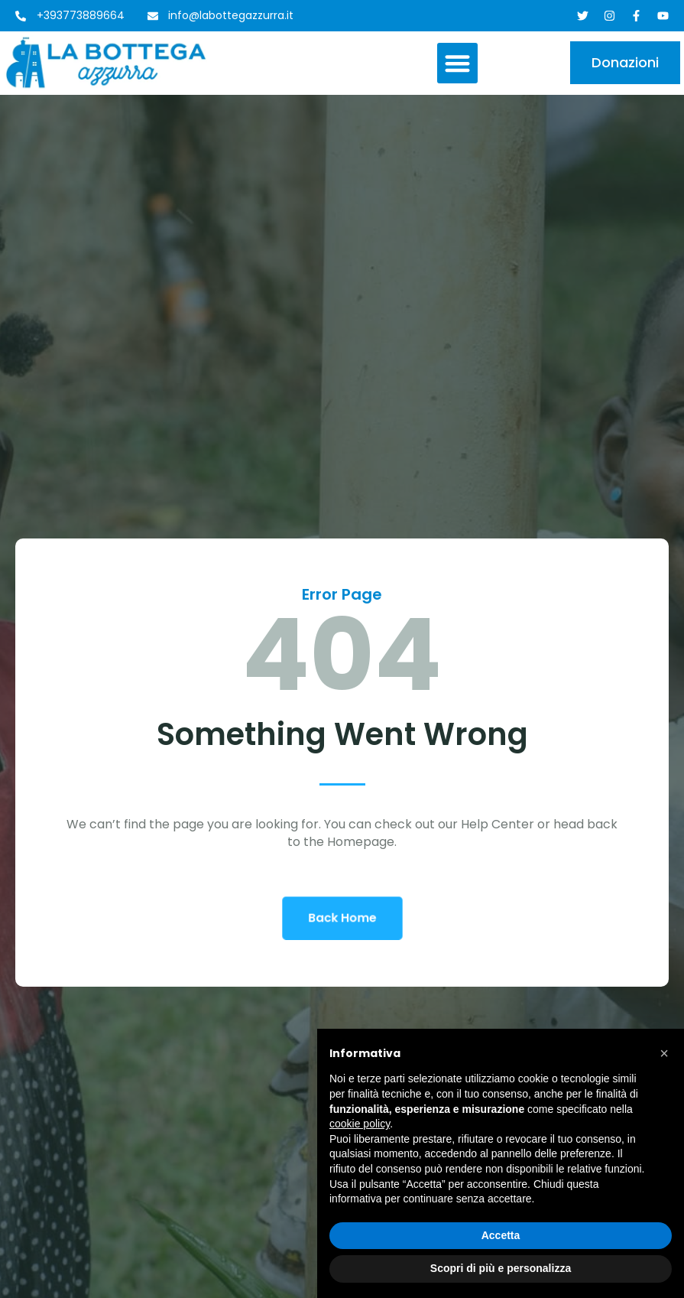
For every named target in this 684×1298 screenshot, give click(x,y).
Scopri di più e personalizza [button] (500, 1268)
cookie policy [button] (359, 1123)
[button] (457, 63)
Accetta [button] (500, 1235)
